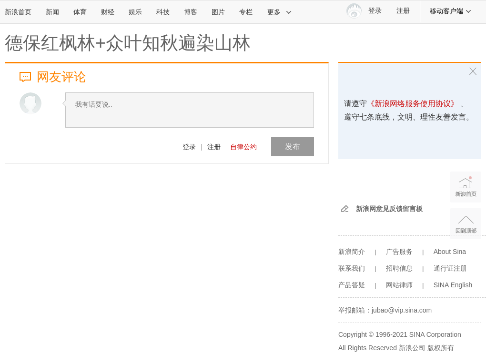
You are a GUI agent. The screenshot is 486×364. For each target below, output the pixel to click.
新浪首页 (18, 12)
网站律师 (399, 285)
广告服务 (399, 251)
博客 (190, 12)
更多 (279, 12)
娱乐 (135, 12)
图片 (218, 12)
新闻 (52, 12)
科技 (163, 12)
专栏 (246, 12)
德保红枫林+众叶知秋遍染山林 (128, 43)
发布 (292, 146)
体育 (80, 12)
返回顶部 (465, 223)
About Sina (450, 251)
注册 (403, 10)
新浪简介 (351, 251)
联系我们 (351, 268)
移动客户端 (451, 11)
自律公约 (243, 147)
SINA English (453, 285)
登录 (189, 147)
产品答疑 (351, 285)
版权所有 (440, 348)
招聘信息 (399, 268)
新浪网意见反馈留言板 (389, 208)
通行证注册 (450, 268)
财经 (107, 12)
